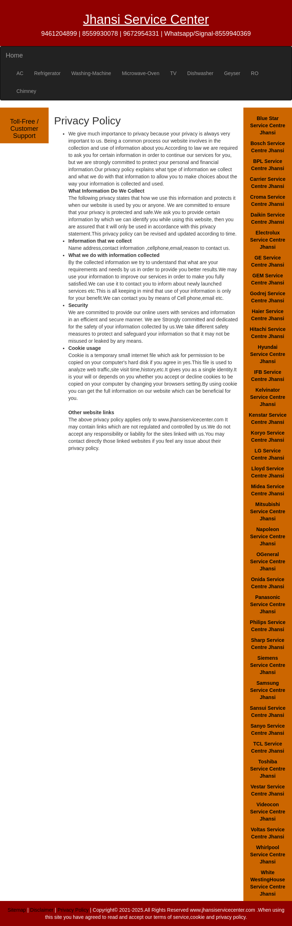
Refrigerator (47, 73)
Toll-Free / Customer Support (24, 128)
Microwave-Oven (140, 73)
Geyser (232, 73)
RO (254, 73)
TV (173, 73)
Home (14, 55)
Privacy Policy (73, 910)
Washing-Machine (91, 73)
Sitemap (17, 910)
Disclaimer (41, 910)
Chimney (26, 91)
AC (19, 73)
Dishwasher (200, 73)
